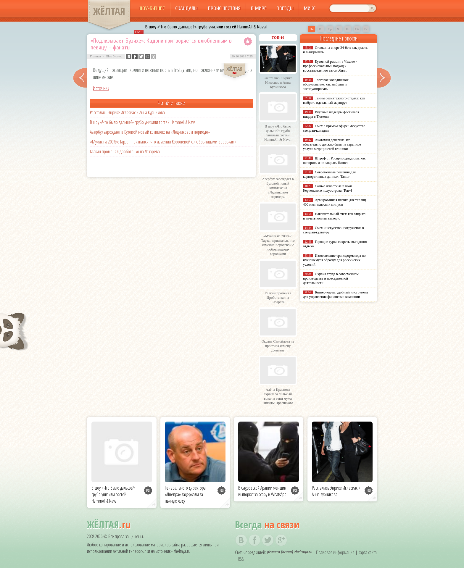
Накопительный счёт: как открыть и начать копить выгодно (334, 216)
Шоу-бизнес (151, 8)
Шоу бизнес (114, 56)
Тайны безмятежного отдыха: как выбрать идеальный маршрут (334, 100)
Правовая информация (335, 552)
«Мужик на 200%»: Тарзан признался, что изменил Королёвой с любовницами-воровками (163, 141)
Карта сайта (367, 552)
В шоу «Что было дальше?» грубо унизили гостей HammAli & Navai (206, 27)
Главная (95, 56)
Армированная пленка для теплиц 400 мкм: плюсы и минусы (334, 202)
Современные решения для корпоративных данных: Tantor (329, 174)
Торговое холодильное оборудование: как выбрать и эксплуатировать (326, 84)
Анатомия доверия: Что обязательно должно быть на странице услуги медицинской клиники (332, 144)
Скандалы (186, 8)
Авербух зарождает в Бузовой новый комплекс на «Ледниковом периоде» (150, 132)
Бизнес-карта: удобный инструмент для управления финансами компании (335, 294)
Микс (309, 8)
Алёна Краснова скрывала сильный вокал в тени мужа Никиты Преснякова (277, 396)
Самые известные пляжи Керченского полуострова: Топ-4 (327, 188)
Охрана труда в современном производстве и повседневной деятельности (331, 278)
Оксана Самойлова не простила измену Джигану (278, 345)
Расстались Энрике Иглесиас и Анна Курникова (127, 112)
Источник (101, 88)
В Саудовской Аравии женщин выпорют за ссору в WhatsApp (262, 491)
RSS (241, 559)
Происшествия (224, 8)
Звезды (285, 8)
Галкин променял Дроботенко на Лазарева (125, 151)
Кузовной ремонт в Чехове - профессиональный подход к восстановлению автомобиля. (330, 65)
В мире (259, 8)
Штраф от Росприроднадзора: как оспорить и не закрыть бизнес (334, 160)
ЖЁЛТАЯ (109, 11)
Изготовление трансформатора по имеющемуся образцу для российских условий (334, 260)
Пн (312, 29)
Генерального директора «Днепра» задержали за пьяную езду (185, 494)
